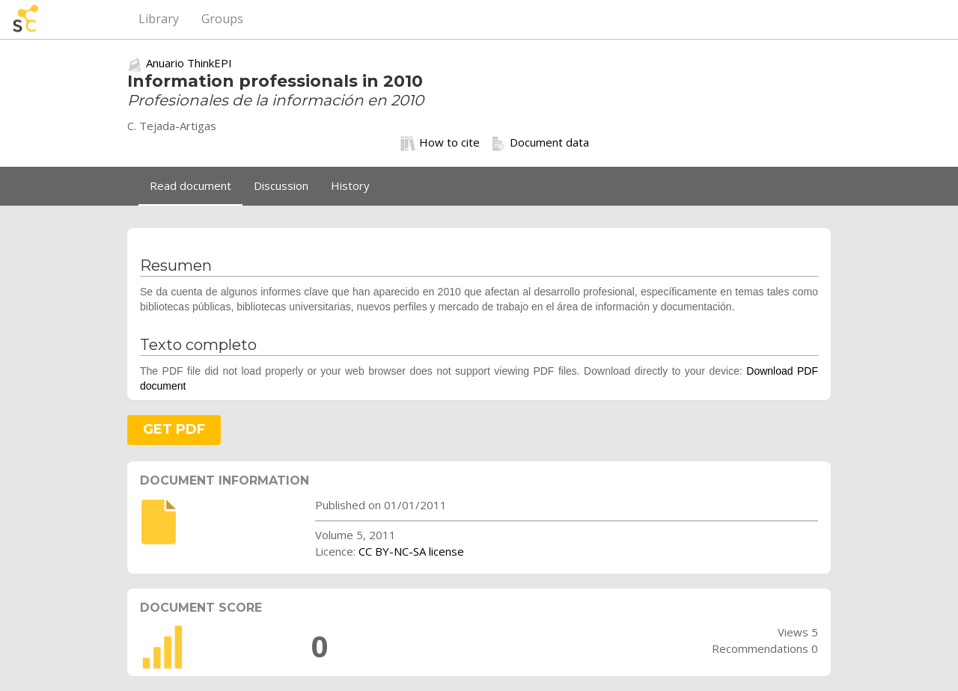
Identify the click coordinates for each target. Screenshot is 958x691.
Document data (540, 143)
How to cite (440, 143)
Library (158, 18)
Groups (222, 18)
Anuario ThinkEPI (189, 62)
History (350, 185)
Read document (190, 185)
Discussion (281, 185)
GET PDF (174, 429)
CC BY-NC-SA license (411, 551)
